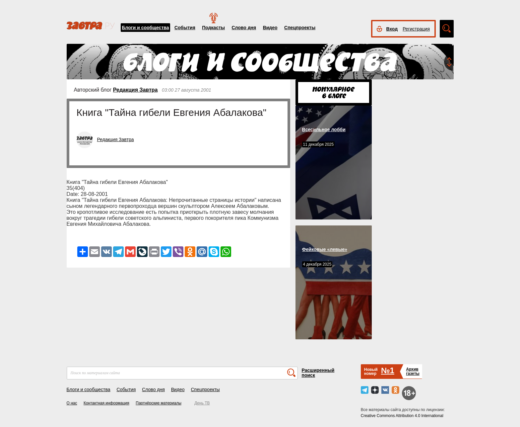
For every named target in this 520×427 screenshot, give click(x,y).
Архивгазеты (412, 371)
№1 (387, 370)
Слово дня (243, 27)
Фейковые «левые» (324, 249)
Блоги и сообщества (145, 27)
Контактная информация (106, 403)
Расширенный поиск (318, 373)
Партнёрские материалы (158, 403)
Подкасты (213, 27)
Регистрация (416, 29)
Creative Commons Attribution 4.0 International (402, 415)
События (184, 27)
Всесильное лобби (324, 129)
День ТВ (202, 403)
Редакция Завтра (135, 90)
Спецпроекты (299, 27)
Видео (270, 27)
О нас (72, 403)
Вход (392, 29)
